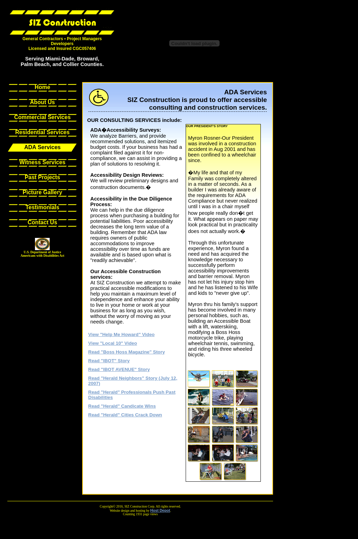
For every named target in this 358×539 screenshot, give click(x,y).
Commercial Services (42, 117)
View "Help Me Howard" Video (121, 334)
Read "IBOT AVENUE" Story (119, 369)
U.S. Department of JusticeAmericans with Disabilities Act (42, 253)
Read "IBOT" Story (109, 360)
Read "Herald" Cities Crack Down (125, 414)
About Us (42, 102)
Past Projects (42, 177)
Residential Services (42, 132)
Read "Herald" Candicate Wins (122, 406)
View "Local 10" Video (112, 343)
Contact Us (42, 222)
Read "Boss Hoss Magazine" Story (126, 352)
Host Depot (160, 510)
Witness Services (42, 162)
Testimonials (42, 207)
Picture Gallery (42, 192)
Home (42, 87)
